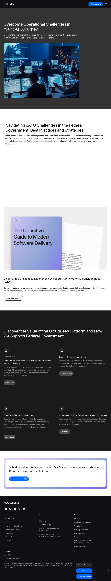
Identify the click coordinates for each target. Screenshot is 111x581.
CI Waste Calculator (81, 546)
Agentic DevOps (45, 525)
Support (77, 537)
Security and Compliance (13, 526)
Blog (75, 519)
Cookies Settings (84, 567)
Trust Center (78, 526)
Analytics (7, 540)
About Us (7, 555)
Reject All (84, 573)
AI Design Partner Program (83, 522)
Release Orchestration (12, 537)
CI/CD (6, 522)
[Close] (108, 572)
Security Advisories (81, 530)
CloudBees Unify (10, 519)
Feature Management (12, 530)
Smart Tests (8, 533)
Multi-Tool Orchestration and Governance (49, 529)
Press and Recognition (12, 558)
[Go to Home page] (10, 4)
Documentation (79, 533)
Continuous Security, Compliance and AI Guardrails (49, 535)
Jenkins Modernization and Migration (48, 520)
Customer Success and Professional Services (82, 542)
